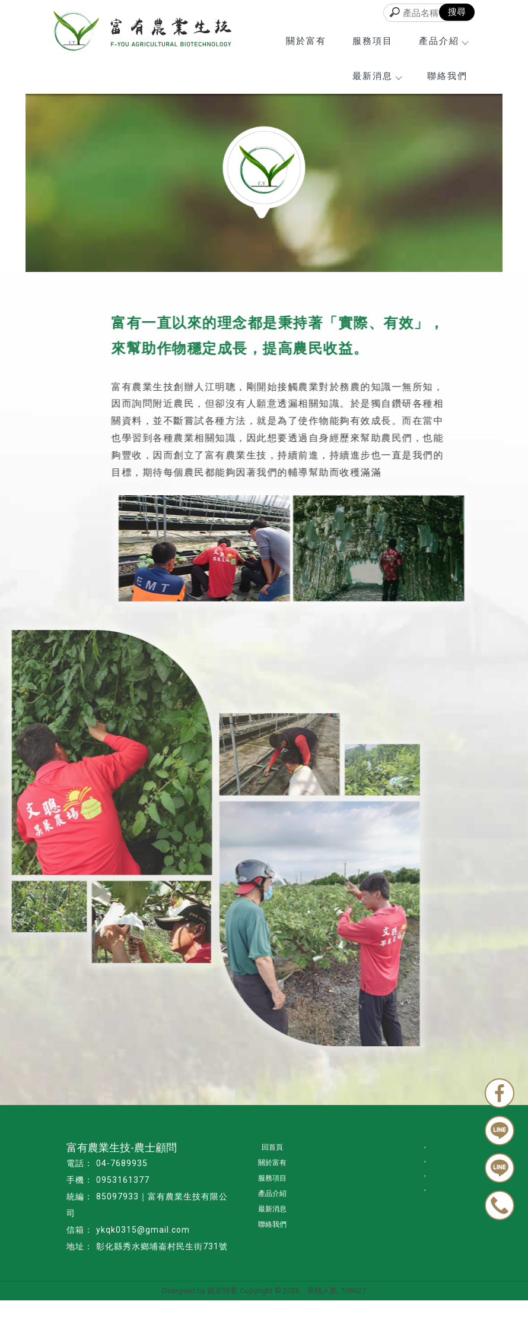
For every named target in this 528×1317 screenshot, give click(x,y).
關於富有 (306, 41)
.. (303, 1290)
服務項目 (372, 41)
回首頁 (272, 1147)
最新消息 (376, 76)
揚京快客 (222, 1290)
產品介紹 (443, 41)
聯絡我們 (447, 76)
